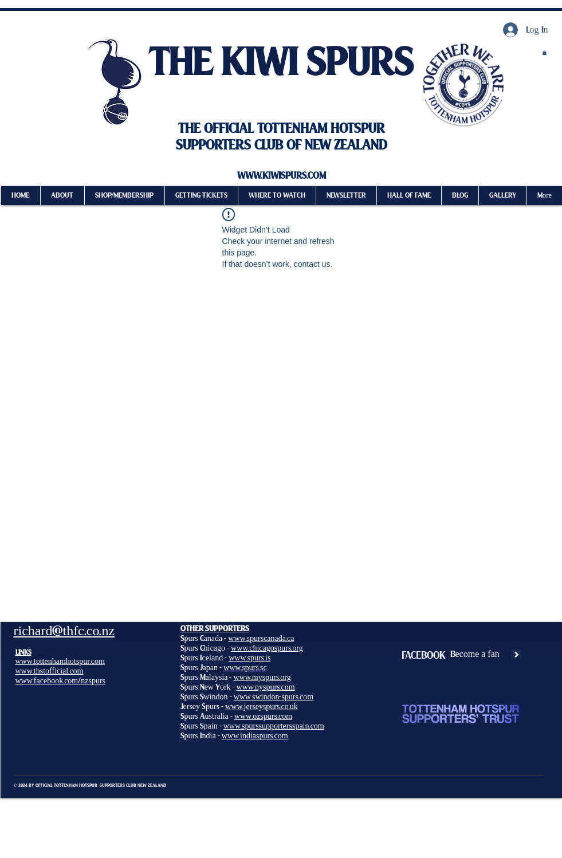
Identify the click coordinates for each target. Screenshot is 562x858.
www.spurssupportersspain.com (273, 726)
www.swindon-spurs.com (273, 696)
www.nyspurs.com (266, 687)
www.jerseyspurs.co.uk (261, 706)
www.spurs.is (249, 658)
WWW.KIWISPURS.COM (281, 175)
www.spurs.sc (245, 667)
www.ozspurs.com (263, 716)
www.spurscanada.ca (261, 638)
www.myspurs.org (261, 677)
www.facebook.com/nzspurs (60, 680)
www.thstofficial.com (49, 671)
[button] (346, 195)
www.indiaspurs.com (255, 735)
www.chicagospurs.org (267, 648)
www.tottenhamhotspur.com (60, 661)
